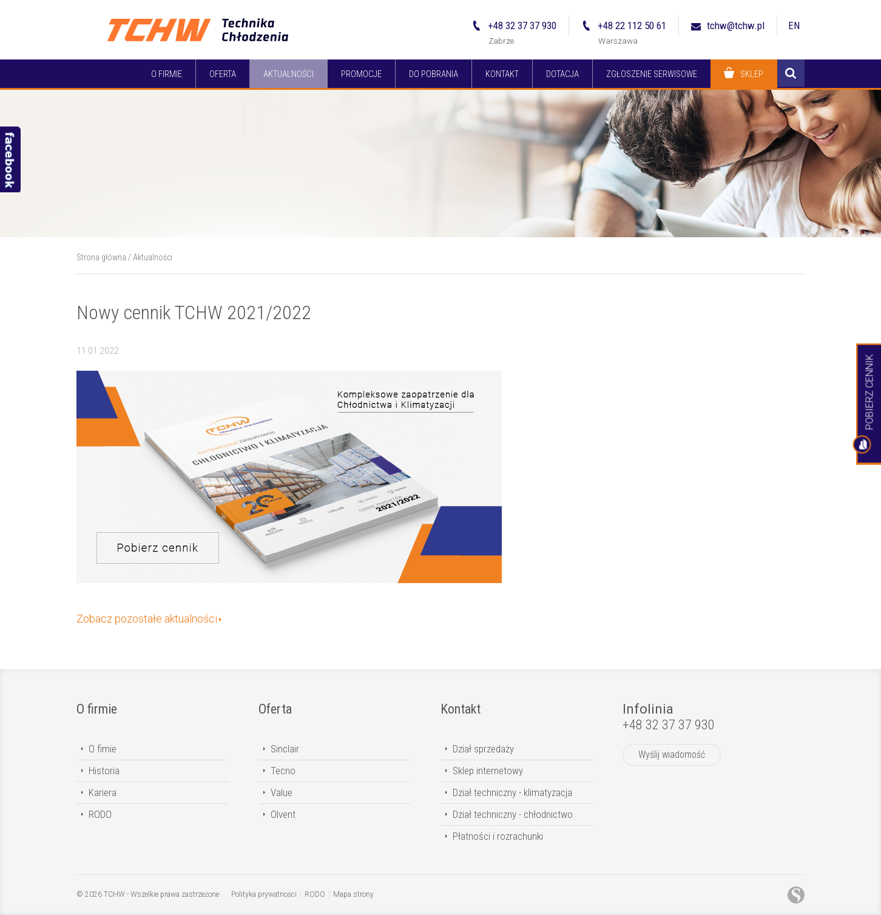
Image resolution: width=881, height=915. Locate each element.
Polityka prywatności (264, 894)
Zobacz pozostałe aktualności (146, 618)
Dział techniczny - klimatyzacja (512, 792)
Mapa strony (353, 894)
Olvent (283, 814)
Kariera (102, 792)
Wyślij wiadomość (671, 754)
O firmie (96, 709)
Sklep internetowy (488, 771)
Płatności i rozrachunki (498, 836)
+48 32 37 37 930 (669, 724)
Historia (104, 771)
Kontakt (460, 709)
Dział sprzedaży (483, 749)
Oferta (275, 709)
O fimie (102, 749)
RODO (100, 814)
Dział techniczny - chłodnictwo (513, 814)
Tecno (283, 771)
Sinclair (285, 749)
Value (281, 792)
